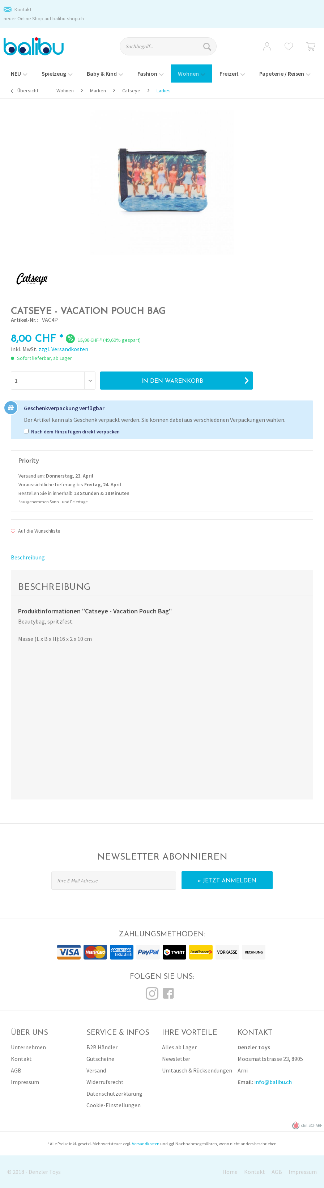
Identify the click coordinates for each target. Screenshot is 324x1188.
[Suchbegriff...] (168, 46)
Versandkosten (145, 1143)
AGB (16, 1070)
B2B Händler (102, 1047)
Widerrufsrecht (105, 1082)
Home (230, 1172)
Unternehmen (28, 1047)
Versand (96, 1070)
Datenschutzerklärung (114, 1093)
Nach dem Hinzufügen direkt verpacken (75, 431)
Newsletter (176, 1058)
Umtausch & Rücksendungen (197, 1070)
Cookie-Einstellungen (113, 1105)
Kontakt (22, 9)
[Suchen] (208, 46)
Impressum (25, 1082)
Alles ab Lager (179, 1047)
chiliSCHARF (307, 1125)
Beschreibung (28, 557)
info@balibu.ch (273, 1082)
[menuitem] (172, 49)
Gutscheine (100, 1058)
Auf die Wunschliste (35, 531)
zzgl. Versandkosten (63, 349)
